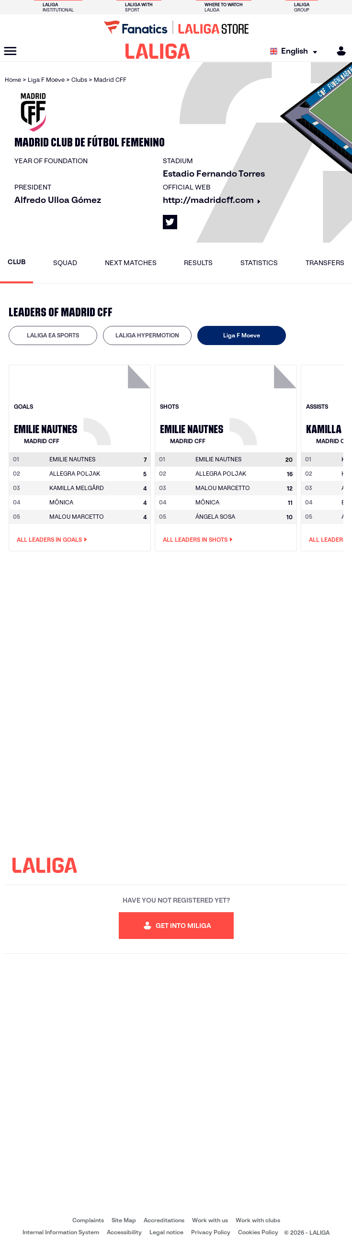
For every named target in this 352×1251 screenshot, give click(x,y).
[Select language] (296, 51)
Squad (65, 263)
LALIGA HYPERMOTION (147, 335)
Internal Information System (61, 1232)
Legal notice (166, 1232)
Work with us (210, 1220)
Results (198, 263)
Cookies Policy (258, 1232)
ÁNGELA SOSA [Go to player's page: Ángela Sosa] (215, 517)
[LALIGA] (157, 51)
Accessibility (124, 1232)
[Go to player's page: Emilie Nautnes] (118, 402)
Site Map (124, 1220)
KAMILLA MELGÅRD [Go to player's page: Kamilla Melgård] (76, 488)
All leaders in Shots (198, 539)
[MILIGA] (338, 51)
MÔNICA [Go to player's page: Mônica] (61, 502)
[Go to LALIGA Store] (176, 27)
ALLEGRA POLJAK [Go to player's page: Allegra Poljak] (74, 473)
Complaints (88, 1220)
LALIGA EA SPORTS (53, 335)
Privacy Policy (210, 1232)
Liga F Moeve (241, 335)
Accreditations (164, 1220)
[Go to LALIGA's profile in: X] (170, 222)
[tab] (53, 335)
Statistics (259, 263)
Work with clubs (258, 1220)
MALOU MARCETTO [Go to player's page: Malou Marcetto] (76, 517)
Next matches (131, 263)
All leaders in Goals (52, 539)
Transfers (325, 263)
